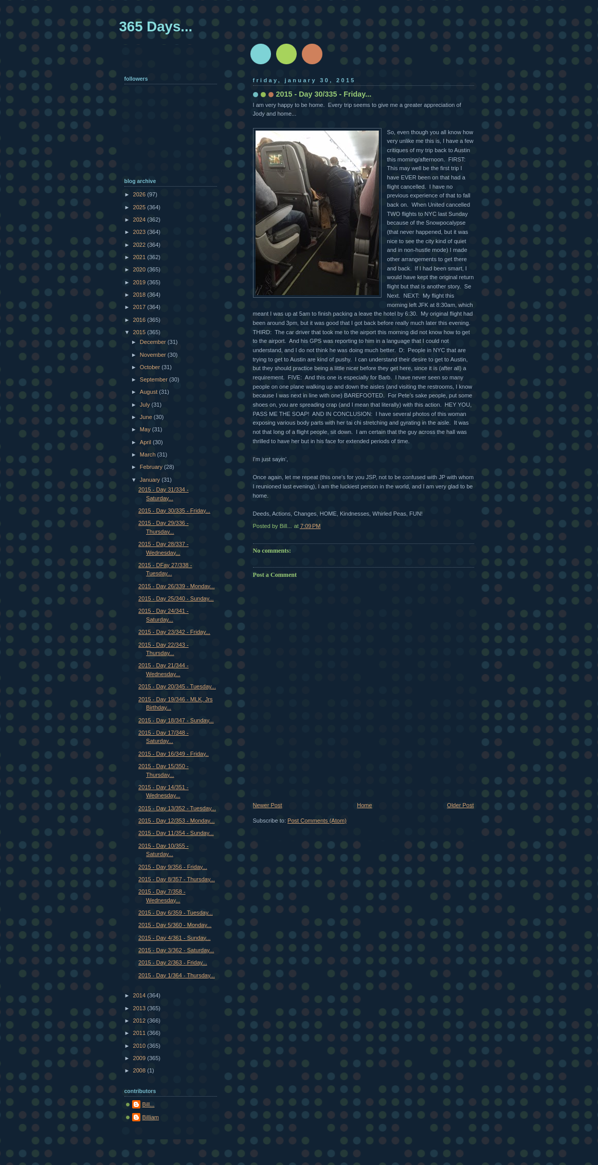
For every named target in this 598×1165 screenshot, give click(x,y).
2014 (140, 995)
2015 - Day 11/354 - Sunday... (176, 833)
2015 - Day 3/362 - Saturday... (176, 950)
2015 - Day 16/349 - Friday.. (173, 754)
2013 (140, 1008)
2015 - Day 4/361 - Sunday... (174, 938)
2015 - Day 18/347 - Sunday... (176, 720)
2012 (140, 1020)
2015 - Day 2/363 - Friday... (172, 962)
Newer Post (267, 805)
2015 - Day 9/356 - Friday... (172, 867)
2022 (140, 245)
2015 (140, 332)
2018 (140, 295)
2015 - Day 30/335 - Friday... (174, 510)
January (150, 480)
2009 (140, 1058)
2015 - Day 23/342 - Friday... (174, 632)
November (154, 355)
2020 (140, 269)
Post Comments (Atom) (317, 820)
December (154, 342)
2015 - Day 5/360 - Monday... (174, 925)
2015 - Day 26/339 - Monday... (176, 586)
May (146, 429)
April (146, 442)
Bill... (148, 1104)
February (152, 467)
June (147, 417)
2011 (140, 1033)
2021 (140, 257)
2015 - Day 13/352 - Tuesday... (177, 808)
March (148, 454)
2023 (140, 232)
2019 (140, 282)
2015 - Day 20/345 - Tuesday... (177, 686)
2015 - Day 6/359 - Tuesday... (175, 912)
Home (364, 805)
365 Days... (156, 26)
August (149, 392)
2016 (140, 320)
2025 (140, 207)
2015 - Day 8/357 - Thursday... (176, 879)
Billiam (150, 1117)
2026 (140, 194)
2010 (140, 1046)
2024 (140, 219)
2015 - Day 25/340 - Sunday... (176, 598)
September (154, 379)
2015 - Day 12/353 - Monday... (176, 820)
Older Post (460, 805)
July (146, 405)
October (150, 367)
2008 (140, 1070)
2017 (140, 307)
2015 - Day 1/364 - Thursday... (176, 975)
